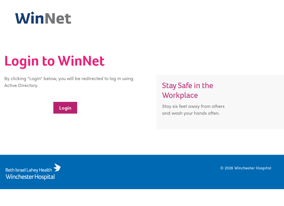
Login (65, 107)
